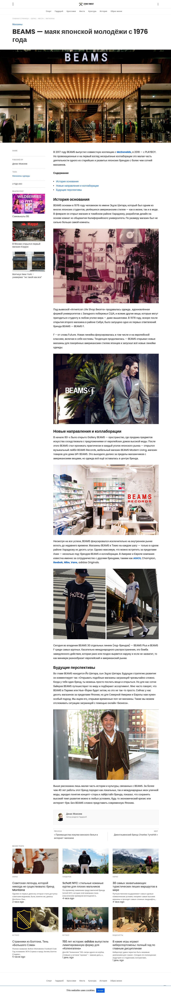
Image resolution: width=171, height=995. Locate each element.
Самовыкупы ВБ (20, 216)
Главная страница (20, 19)
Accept (100, 990)
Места (82, 11)
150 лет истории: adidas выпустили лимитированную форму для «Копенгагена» (85, 945)
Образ (33, 19)
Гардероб (59, 11)
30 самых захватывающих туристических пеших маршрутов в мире (135, 886)
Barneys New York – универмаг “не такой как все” (27, 276)
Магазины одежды (21, 175)
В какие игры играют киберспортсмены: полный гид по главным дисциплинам (134, 945)
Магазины (50, 19)
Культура (92, 11)
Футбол (15, 935)
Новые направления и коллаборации (77, 185)
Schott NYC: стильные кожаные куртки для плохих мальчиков (83, 884)
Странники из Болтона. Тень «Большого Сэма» (30, 943)
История (103, 11)
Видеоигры (118, 935)
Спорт (48, 11)
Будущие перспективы (69, 190)
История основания (67, 181)
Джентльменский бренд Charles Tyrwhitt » (136, 834)
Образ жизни (116, 11)
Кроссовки (71, 11)
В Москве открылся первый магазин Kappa (26, 245)
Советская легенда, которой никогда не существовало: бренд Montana (33, 886)
